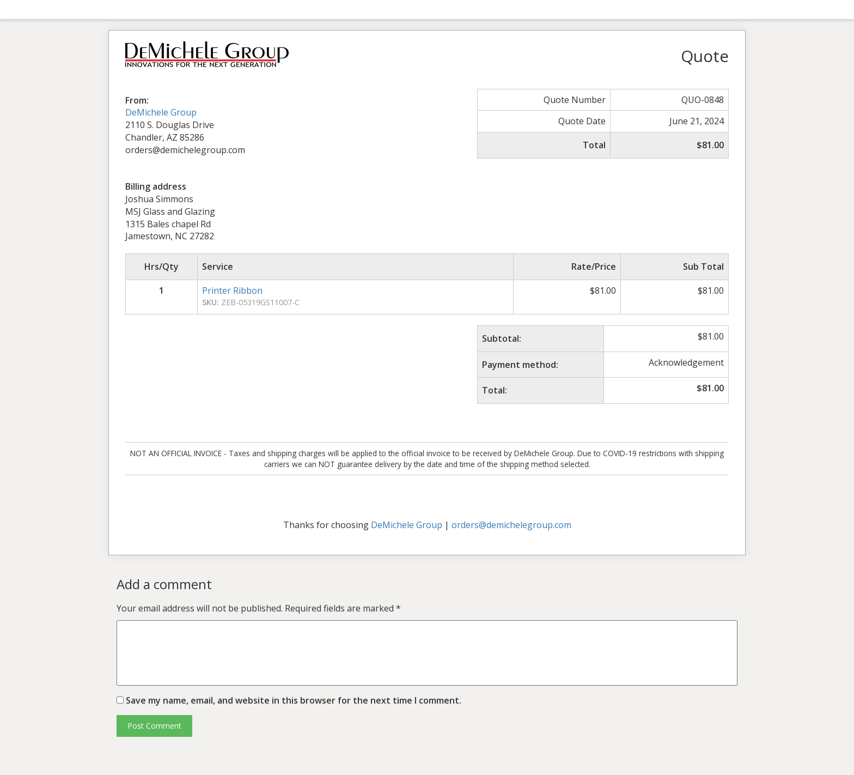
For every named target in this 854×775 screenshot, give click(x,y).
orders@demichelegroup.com (511, 525)
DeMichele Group (161, 112)
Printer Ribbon (232, 290)
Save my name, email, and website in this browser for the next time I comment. (293, 700)
